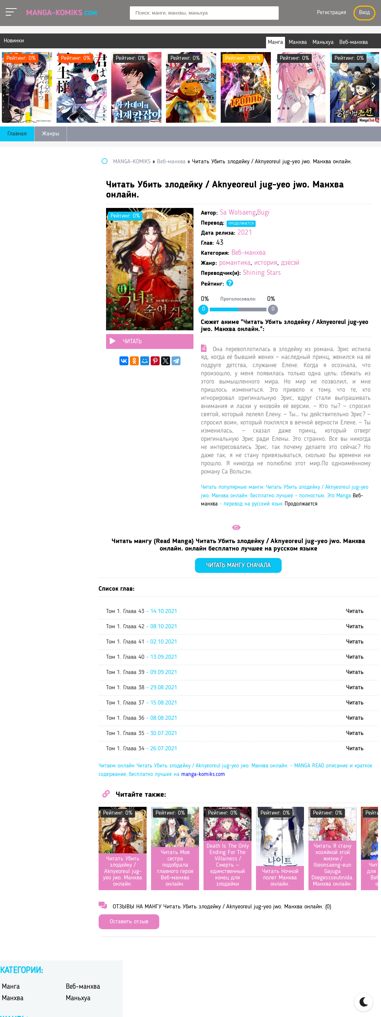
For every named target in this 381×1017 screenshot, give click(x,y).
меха (8, 289)
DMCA (350, 1002)
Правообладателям (306, 1002)
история (292, 263)
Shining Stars (289, 273)
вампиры (13, 231)
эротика (76, 396)
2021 (272, 233)
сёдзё (73, 347)
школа (10, 396)
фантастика (17, 386)
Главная (17, 134)
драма (9, 260)
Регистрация (331, 13)
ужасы (74, 376)
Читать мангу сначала (252, 599)
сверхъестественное (27, 338)
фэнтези (76, 386)
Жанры (50, 134)
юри (71, 405)
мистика (76, 289)
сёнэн (73, 357)
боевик (11, 222)
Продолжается (268, 223)
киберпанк (15, 280)
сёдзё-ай (13, 357)
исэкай (75, 270)
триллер (12, 376)
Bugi (290, 212)
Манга (11, 173)
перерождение (84, 299)
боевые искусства (89, 222)
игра (71, 260)
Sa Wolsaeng (265, 212)
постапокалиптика (90, 309)
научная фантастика (28, 299)
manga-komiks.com (255, 807)
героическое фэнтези (93, 241)
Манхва (12, 185)
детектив (13, 251)
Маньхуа (78, 185)
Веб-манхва (276, 253)
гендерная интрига (26, 241)
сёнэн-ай (13, 367)
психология (81, 318)
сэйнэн (11, 347)
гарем (73, 231)
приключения (19, 318)
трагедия (77, 367)
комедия (77, 280)
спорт (73, 338)
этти (7, 405)
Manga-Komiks (61, 13)
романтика (262, 263)
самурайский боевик (92, 328)
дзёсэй (317, 263)
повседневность (22, 309)
